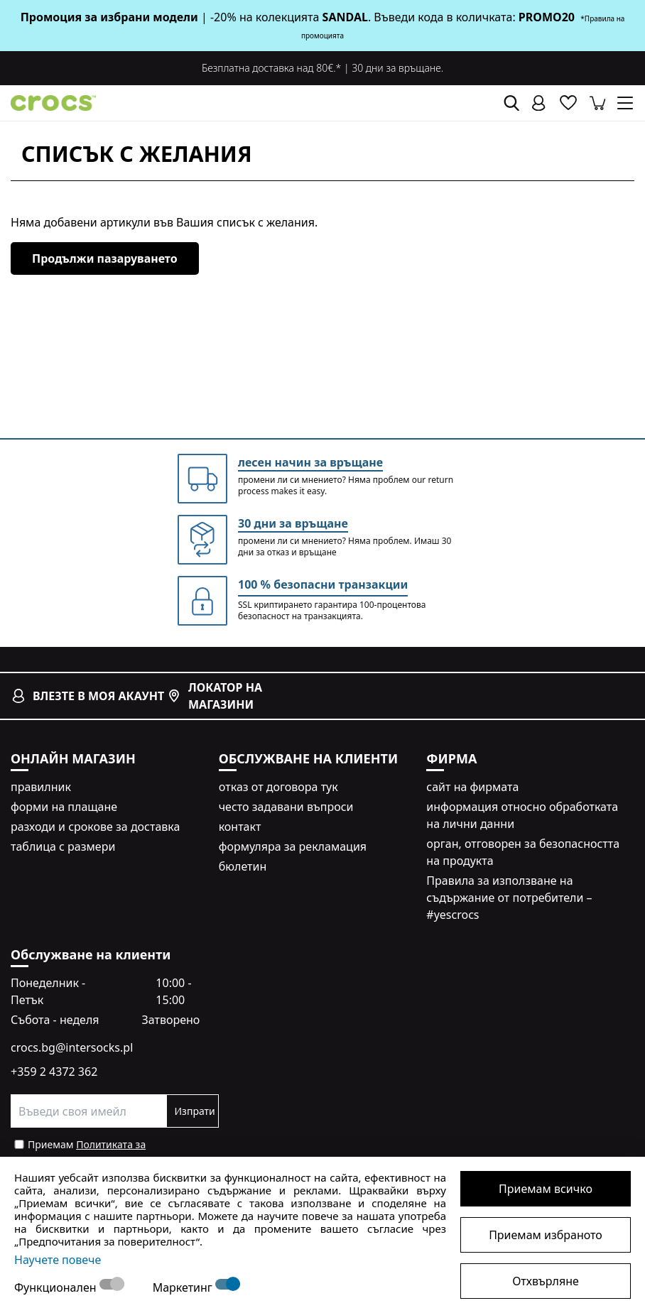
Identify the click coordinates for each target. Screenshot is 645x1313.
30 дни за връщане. (397, 68)
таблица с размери (63, 846)
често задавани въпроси (286, 807)
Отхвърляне (545, 1281)
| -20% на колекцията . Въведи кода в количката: (270, 17)
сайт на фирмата (472, 787)
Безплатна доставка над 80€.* (271, 68)
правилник (41, 787)
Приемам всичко (545, 1189)
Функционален (56, 1287)
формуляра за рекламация (293, 846)
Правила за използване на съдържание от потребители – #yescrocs (509, 897)
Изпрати (194, 1111)
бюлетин (243, 866)
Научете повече (57, 1260)
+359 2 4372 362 (54, 1071)
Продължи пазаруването (105, 258)
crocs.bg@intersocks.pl (72, 1047)
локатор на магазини (214, 696)
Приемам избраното (545, 1235)
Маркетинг (184, 1287)
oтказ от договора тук (278, 787)
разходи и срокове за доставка (95, 826)
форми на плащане (64, 807)
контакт (240, 826)
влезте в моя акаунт (87, 696)
